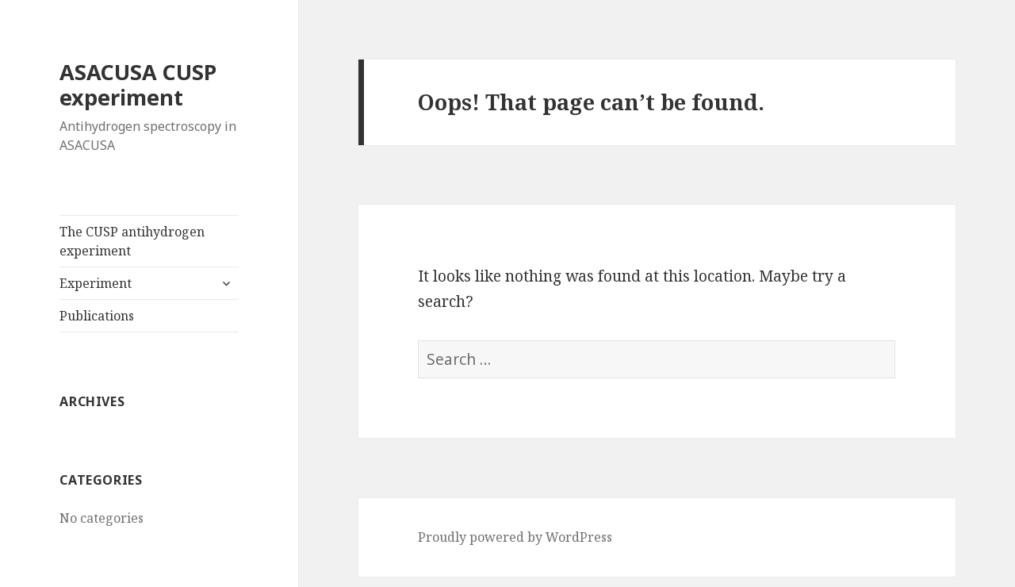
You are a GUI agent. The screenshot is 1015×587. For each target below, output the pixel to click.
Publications (96, 315)
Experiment (95, 283)
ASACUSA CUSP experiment (137, 84)
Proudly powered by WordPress (515, 537)
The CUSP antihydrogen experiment (132, 241)
